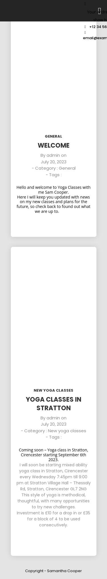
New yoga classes (53, 390)
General (53, 136)
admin (53, 155)
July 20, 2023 (53, 162)
